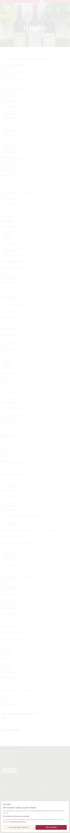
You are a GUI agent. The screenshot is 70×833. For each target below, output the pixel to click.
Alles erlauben (51, 827)
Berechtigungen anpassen (19, 827)
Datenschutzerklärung (17, 821)
